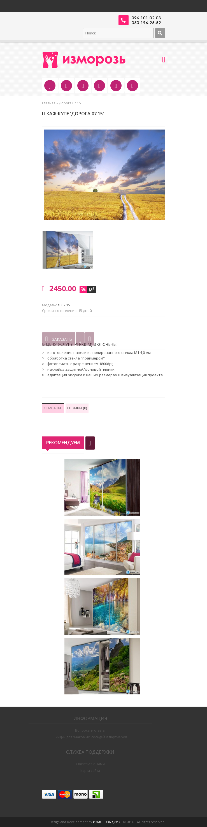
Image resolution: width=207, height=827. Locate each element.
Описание (53, 408)
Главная (48, 103)
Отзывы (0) (77, 408)
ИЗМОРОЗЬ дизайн (107, 822)
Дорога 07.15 (70, 103)
